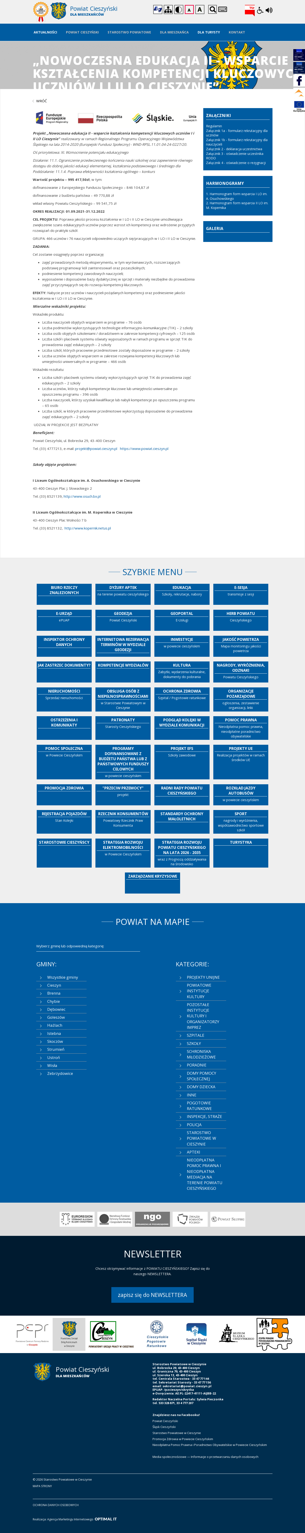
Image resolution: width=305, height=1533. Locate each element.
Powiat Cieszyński (82, 32)
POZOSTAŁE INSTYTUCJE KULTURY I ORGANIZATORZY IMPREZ (203, 1016)
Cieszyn (54, 985)
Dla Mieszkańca (174, 32)
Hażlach (54, 1025)
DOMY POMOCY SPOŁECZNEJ (201, 1075)
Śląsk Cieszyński (164, 1427)
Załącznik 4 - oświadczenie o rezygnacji (236, 163)
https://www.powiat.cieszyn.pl (143, 448)
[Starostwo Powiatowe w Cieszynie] (93, 12)
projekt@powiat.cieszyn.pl (96, 448)
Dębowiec (56, 1009)
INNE (191, 1095)
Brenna (54, 993)
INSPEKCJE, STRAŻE (204, 1116)
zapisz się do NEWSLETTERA (152, 1295)
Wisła (52, 1065)
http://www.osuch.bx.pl (82, 496)
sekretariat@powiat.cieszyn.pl (187, 1386)
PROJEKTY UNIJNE (203, 977)
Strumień (55, 1049)
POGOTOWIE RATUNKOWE (199, 1105)
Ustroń (53, 1057)
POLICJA (194, 1124)
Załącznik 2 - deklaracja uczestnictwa (234, 149)
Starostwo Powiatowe (129, 32)
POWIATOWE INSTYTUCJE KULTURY (199, 990)
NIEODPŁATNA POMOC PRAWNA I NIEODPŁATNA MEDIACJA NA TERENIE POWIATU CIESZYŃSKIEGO (204, 1174)
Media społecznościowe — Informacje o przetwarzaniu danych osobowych (205, 1457)
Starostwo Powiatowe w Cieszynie (176, 1433)
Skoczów (55, 1041)
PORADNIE (197, 1065)
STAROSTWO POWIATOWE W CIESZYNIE (201, 1138)
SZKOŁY (194, 1043)
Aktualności (45, 32)
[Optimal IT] (105, 1519)
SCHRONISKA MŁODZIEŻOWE (201, 1054)
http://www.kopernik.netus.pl (88, 528)
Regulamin (214, 126)
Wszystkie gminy (62, 977)
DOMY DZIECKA (201, 1086)
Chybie (53, 1001)
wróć (41, 101)
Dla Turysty (209, 32)
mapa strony (42, 1486)
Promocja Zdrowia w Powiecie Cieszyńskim (183, 1439)
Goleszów (56, 1017)
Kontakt (237, 32)
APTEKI (193, 1152)
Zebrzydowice (60, 1073)
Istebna (54, 1033)
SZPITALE (195, 1035)
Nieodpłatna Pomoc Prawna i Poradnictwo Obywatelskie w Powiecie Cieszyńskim (209, 1445)
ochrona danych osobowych (56, 1505)
